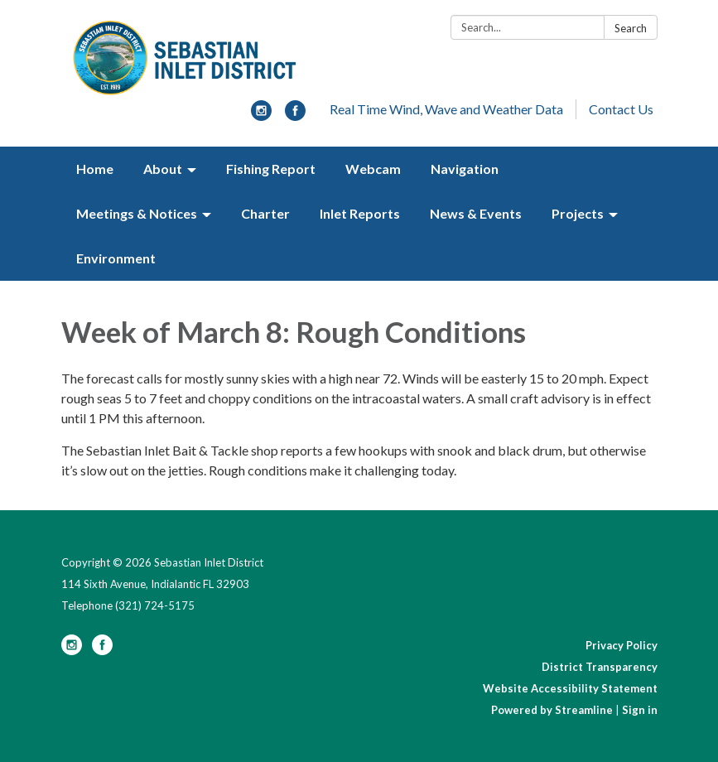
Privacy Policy (621, 645)
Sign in (640, 709)
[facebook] (295, 115)
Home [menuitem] (94, 168)
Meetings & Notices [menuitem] (136, 213)
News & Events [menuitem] (476, 213)
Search (630, 28)
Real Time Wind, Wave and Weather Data (446, 109)
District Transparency (600, 666)
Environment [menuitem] (116, 258)
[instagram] (261, 115)
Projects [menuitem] (578, 213)
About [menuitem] (162, 168)
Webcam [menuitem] (373, 168)
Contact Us (621, 109)
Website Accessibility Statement (570, 688)
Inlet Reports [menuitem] (360, 213)
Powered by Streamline (552, 709)
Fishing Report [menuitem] (271, 168)
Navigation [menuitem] (465, 168)
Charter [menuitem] (265, 213)
